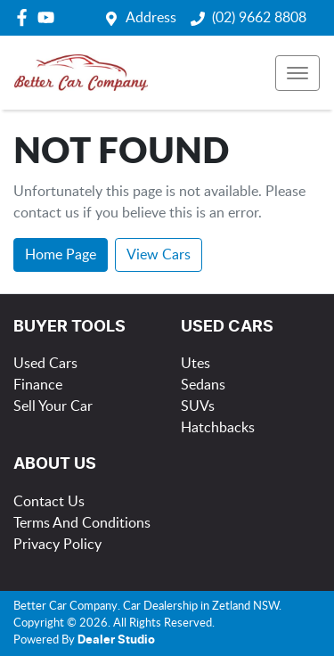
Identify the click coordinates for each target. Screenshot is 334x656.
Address (151, 18)
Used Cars (45, 364)
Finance (37, 385)
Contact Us (49, 502)
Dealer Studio (116, 640)
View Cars (158, 255)
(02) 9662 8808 (259, 18)
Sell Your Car (53, 406)
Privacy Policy (57, 544)
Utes (195, 364)
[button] (297, 73)
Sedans (203, 385)
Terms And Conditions (82, 523)
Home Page (60, 255)
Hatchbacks (218, 428)
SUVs (198, 406)
